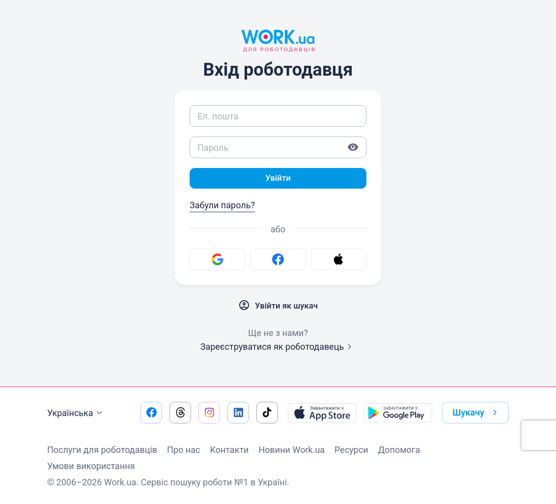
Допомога (399, 450)
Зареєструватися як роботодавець (278, 347)
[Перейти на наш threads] (180, 412)
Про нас (183, 450)
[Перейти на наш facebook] (151, 412)
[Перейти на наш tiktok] (267, 412)
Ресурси (351, 450)
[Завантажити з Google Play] (397, 412)
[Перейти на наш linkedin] (238, 412)
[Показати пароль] (353, 147)
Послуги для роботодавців (102, 450)
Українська (76, 413)
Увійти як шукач (278, 306)
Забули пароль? (222, 206)
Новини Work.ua (291, 450)
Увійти (278, 178)
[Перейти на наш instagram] (209, 412)
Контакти (229, 450)
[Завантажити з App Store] (322, 412)
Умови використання (91, 466)
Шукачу (476, 413)
